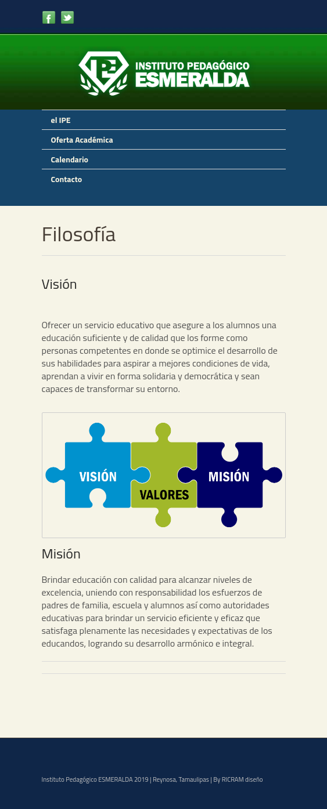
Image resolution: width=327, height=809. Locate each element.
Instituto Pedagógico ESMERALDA (87, 779)
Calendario (70, 159)
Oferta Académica (82, 139)
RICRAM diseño (242, 779)
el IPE (61, 120)
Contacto (66, 179)
